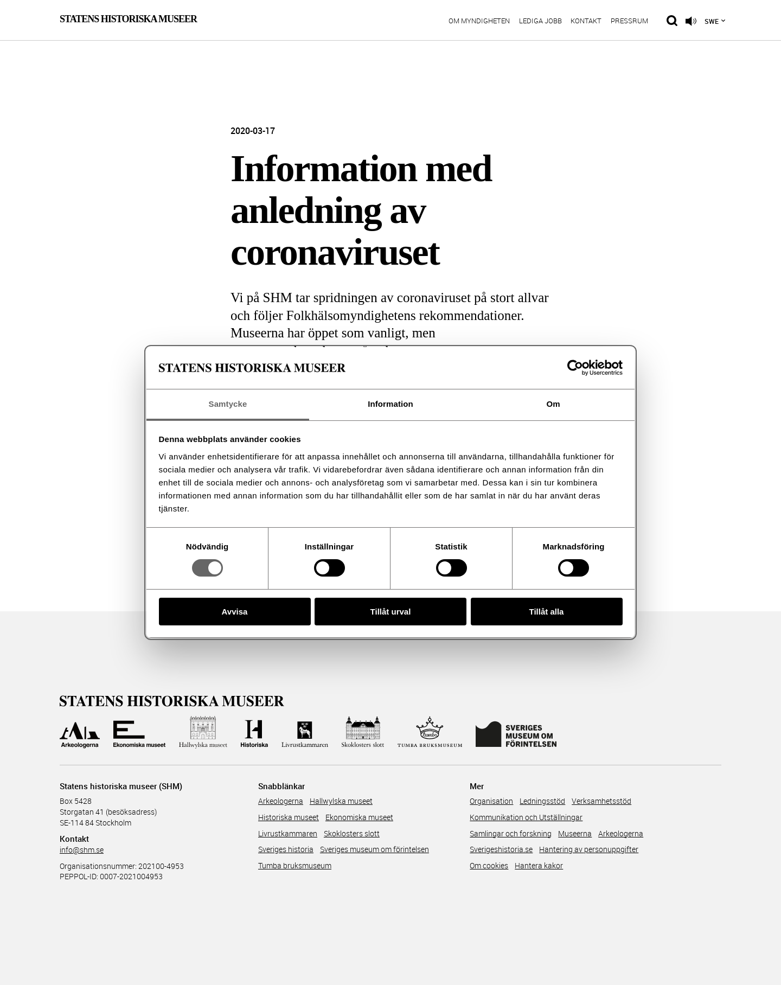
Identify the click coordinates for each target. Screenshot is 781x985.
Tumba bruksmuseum (294, 865)
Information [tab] (390, 403)
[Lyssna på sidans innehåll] (691, 21)
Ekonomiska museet (359, 817)
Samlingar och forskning (511, 833)
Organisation (491, 801)
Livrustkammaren (287, 833)
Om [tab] (553, 403)
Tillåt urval (390, 611)
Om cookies (489, 865)
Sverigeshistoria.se (501, 849)
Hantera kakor (539, 865)
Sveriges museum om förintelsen (374, 849)
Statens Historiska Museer (128, 19)
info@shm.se (82, 850)
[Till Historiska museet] (254, 732)
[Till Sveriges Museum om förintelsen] (516, 732)
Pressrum (629, 21)
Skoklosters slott (352, 833)
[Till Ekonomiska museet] (139, 732)
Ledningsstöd (542, 801)
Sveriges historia (285, 849)
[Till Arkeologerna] (80, 732)
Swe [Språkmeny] (712, 21)
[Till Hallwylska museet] (203, 732)
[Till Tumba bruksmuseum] (430, 732)
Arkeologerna (280, 801)
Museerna (575, 833)
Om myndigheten (479, 21)
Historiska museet (288, 817)
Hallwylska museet (341, 801)
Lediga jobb (540, 21)
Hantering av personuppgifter (588, 849)
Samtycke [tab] (228, 403)
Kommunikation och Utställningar (526, 817)
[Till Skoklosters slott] (363, 732)
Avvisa (235, 611)
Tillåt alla (546, 611)
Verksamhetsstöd (601, 801)
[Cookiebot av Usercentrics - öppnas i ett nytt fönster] (575, 368)
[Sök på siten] (672, 20)
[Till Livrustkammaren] (304, 732)
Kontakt (586, 21)
